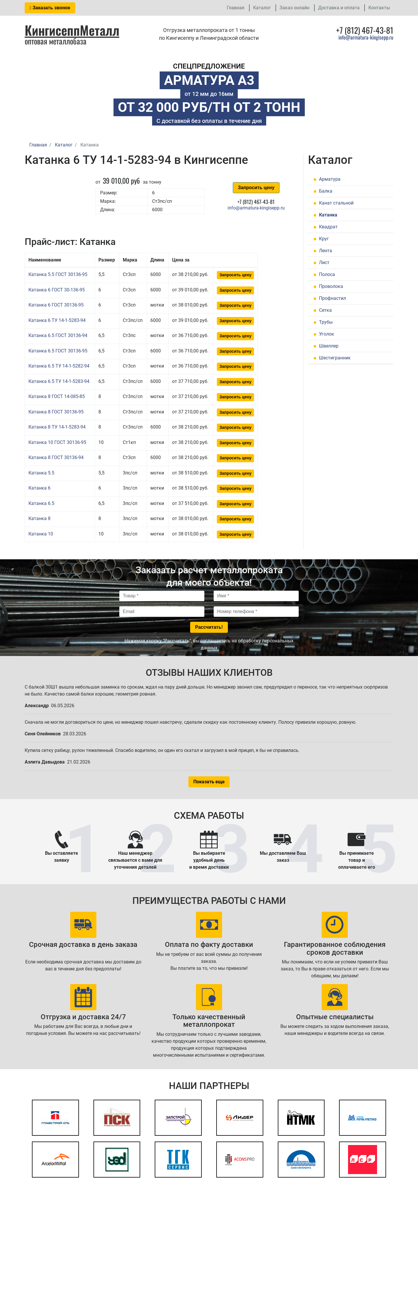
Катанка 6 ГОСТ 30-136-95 (56, 290)
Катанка (328, 215)
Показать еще (209, 781)
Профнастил (332, 298)
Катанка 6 (39, 488)
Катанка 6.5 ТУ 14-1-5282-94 (58, 366)
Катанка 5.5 (41, 473)
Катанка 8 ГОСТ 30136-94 (56, 457)
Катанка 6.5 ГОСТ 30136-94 (57, 335)
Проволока (331, 286)
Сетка (325, 310)
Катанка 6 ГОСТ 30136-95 (56, 305)
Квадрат (328, 227)
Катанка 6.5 (41, 503)
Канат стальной (336, 203)
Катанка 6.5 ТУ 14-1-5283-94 (58, 381)
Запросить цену (256, 187)
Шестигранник (335, 358)
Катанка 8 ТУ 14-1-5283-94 (57, 427)
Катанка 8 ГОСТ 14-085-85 (56, 396)
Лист (324, 262)
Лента (325, 250)
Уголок (326, 334)
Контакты (379, 7)
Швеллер (328, 346)
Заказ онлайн (294, 7)
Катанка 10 (40, 534)
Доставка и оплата (339, 7)
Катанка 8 (39, 518)
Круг (324, 238)
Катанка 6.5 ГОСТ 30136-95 (57, 351)
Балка (325, 191)
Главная (235, 7)
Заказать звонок (50, 7)
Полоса (327, 274)
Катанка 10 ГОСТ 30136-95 (57, 442)
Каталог (262, 7)
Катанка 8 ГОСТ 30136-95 (56, 412)
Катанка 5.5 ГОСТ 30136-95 (57, 274)
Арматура (329, 179)
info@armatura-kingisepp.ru (365, 37)
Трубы (326, 322)
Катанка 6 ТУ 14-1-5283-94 (57, 320)
